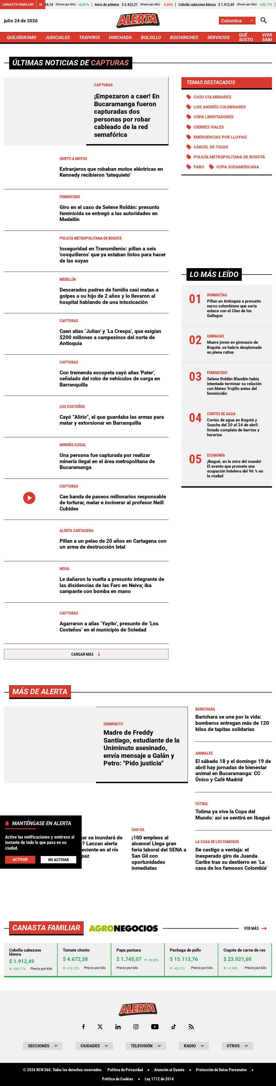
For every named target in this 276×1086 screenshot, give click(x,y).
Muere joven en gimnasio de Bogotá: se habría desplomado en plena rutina (234, 347)
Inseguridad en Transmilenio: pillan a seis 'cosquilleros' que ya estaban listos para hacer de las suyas (113, 255)
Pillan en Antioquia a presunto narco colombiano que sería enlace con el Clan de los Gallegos (234, 308)
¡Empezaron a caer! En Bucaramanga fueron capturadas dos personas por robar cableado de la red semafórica (127, 115)
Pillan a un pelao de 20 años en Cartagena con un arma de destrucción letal (113, 544)
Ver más (255, 1078)
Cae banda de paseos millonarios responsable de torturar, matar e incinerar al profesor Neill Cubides (113, 503)
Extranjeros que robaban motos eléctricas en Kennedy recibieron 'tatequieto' (111, 172)
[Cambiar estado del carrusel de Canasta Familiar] (40, 4)
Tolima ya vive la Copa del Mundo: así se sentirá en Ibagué (232, 965)
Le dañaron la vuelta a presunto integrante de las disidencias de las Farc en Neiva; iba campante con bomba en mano (112, 585)
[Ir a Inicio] (138, 20)
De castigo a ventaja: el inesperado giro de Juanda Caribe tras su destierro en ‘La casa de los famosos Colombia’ (231, 1009)
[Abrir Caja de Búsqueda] (264, 20)
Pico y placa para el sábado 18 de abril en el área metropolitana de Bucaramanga (31, 1001)
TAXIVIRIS (89, 37)
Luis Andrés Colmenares (220, 107)
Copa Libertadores (213, 117)
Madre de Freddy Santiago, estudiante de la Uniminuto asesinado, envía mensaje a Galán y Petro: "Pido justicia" (142, 898)
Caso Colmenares (212, 97)
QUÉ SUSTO (246, 37)
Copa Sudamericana (237, 167)
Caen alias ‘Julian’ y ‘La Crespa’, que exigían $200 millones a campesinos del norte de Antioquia (110, 337)
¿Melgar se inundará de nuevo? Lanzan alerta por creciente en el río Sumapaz (95, 997)
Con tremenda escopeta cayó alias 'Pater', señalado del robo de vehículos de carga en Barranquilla (110, 379)
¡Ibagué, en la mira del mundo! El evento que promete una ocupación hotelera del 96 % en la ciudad (235, 469)
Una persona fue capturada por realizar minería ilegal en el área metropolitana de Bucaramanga (107, 461)
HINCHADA (120, 37)
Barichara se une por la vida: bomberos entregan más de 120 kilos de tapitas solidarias (232, 873)
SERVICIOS (218, 37)
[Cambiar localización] (237, 20)
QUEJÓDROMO (21, 37)
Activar (20, 859)
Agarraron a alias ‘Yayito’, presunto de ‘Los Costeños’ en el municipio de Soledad (109, 626)
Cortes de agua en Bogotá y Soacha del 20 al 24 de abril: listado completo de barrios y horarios (233, 427)
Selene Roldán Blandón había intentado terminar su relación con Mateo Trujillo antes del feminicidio (234, 386)
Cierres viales (209, 127)
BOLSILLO (151, 37)
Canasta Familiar (17, 4)
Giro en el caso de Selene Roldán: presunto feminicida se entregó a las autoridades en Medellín (109, 213)
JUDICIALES (57, 37)
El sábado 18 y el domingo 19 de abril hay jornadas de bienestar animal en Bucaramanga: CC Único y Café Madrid (233, 920)
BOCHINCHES (184, 37)
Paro (199, 167)
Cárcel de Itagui (211, 147)
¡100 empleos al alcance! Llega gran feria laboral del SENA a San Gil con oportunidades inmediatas (159, 1003)
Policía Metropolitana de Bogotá (229, 157)
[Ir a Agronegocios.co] (123, 1078)
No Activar (58, 859)
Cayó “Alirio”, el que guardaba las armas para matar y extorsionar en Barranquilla (112, 420)
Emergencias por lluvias (220, 137)
